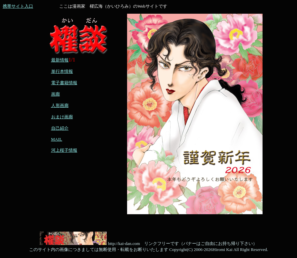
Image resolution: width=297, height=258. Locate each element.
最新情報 (60, 59)
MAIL (56, 139)
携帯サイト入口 (18, 6)
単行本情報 (62, 71)
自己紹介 (60, 128)
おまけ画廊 (62, 116)
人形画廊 (60, 105)
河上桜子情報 (64, 150)
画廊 (55, 94)
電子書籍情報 (64, 82)
